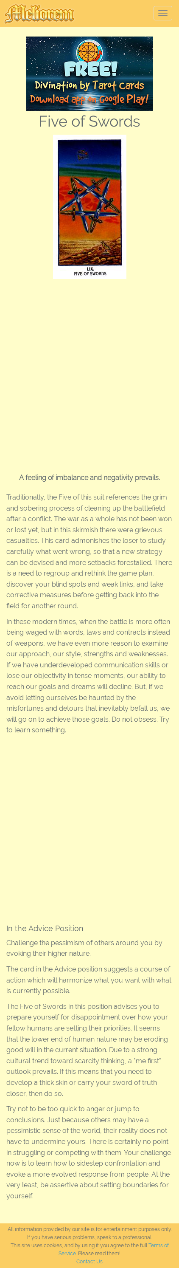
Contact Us (89, 1262)
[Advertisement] (89, 373)
